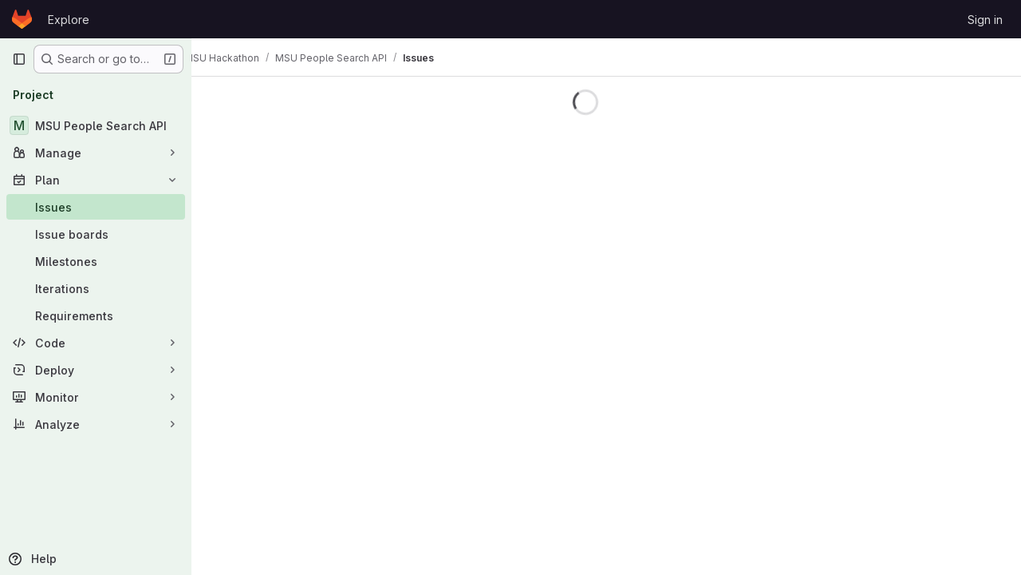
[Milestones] (95, 261)
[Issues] (95, 207)
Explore (68, 19)
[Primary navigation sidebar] (19, 59)
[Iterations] (95, 288)
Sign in (985, 19)
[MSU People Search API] (95, 125)
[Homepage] (22, 19)
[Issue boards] (95, 234)
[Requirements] (95, 315)
